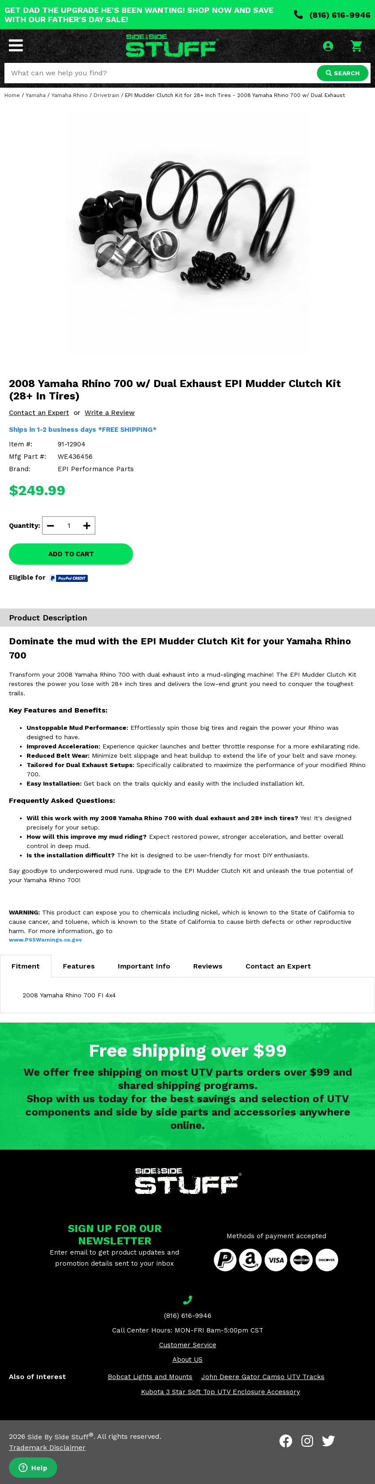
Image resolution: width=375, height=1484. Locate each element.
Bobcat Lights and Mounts (150, 1377)
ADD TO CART (71, 554)
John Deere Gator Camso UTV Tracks (262, 1377)
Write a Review (110, 413)
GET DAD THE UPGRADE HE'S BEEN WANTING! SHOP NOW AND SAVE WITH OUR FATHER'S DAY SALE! (138, 14)
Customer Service (187, 1345)
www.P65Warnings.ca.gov (45, 940)
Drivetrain (106, 95)
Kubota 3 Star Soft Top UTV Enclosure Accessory (220, 1392)
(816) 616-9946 (332, 14)
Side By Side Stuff (60, 1437)
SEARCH (342, 73)
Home (12, 95)
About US (187, 1360)
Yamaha (36, 95)
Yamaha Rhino (69, 95)
